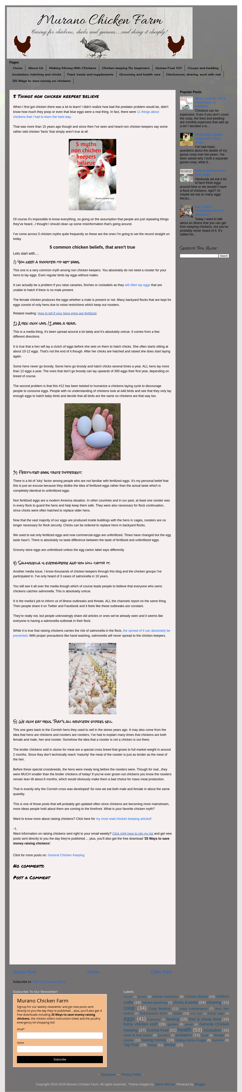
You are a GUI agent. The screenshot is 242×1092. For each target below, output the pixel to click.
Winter (169, 1045)
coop (129, 1008)
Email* (21, 1029)
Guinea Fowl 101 (168, 68)
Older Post (161, 971)
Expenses (154, 1019)
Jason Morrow (165, 1084)
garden (173, 1024)
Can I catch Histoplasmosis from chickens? (209, 210)
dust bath (196, 1013)
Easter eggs (216, 1013)
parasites (164, 1035)
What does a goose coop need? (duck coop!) (209, 138)
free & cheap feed (205, 1019)
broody (142, 996)
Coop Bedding (159, 1008)
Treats (152, 1045)
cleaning (214, 1002)
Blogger (199, 1084)
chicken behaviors (165, 996)
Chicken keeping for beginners (125, 68)
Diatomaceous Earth (153, 1013)
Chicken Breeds (196, 996)
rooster (129, 1040)
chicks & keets (185, 1002)
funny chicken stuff (140, 1024)
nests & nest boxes (138, 1035)
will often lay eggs (137, 285)
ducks (177, 1013)
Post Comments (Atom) (49, 982)
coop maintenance (193, 1008)
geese (189, 1024)
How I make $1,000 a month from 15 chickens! (210, 102)
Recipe (219, 1035)
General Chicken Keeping (66, 855)
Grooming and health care (139, 74)
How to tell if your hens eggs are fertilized (67, 313)
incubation (212, 1030)
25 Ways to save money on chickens (41, 81)
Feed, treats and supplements (90, 74)
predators (184, 1035)
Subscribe (59, 1059)
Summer (218, 1040)
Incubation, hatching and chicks (36, 74)
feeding (172, 1019)
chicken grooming (154, 1002)
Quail (204, 1035)
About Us (35, 68)
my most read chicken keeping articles (123, 819)
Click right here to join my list (132, 833)
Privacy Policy (131, 1074)
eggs (129, 1019)
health (184, 1030)
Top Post (131, 1045)
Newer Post (24, 971)
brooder (128, 996)
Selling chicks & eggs (190, 1040)
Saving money (153, 1040)
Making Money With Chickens (72, 68)
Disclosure (108, 1074)
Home (17, 68)
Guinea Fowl (157, 1030)
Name (20, 1043)
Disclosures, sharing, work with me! (193, 74)
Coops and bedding (203, 68)
